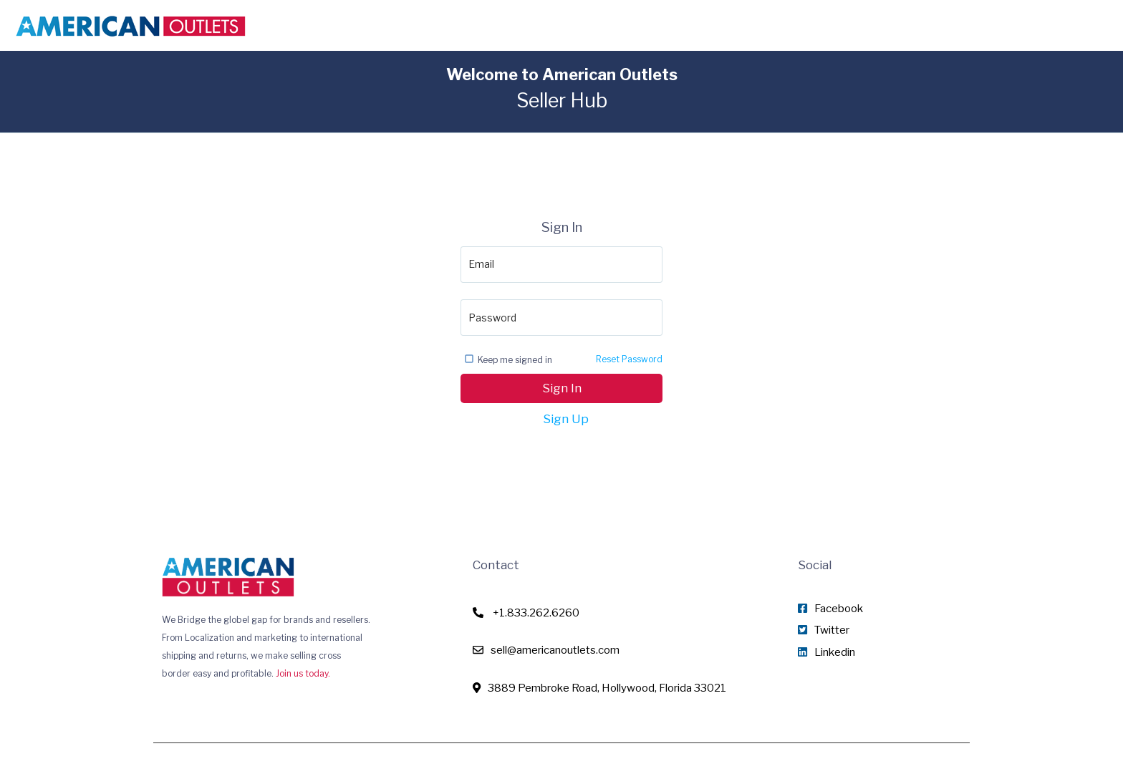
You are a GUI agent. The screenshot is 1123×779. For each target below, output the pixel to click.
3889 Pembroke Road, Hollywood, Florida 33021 (599, 688)
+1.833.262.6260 (526, 612)
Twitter (823, 630)
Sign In (562, 388)
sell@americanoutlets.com (546, 650)
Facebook (830, 608)
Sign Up (566, 419)
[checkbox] (469, 358)
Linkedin (826, 652)
